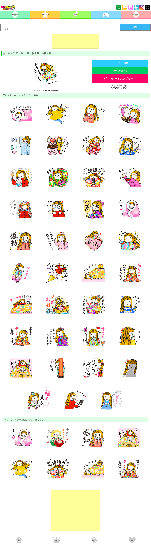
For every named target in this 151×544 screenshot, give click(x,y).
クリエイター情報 (120, 63)
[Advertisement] (75, 41)
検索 (135, 27)
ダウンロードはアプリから (120, 78)
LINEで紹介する (119, 70)
